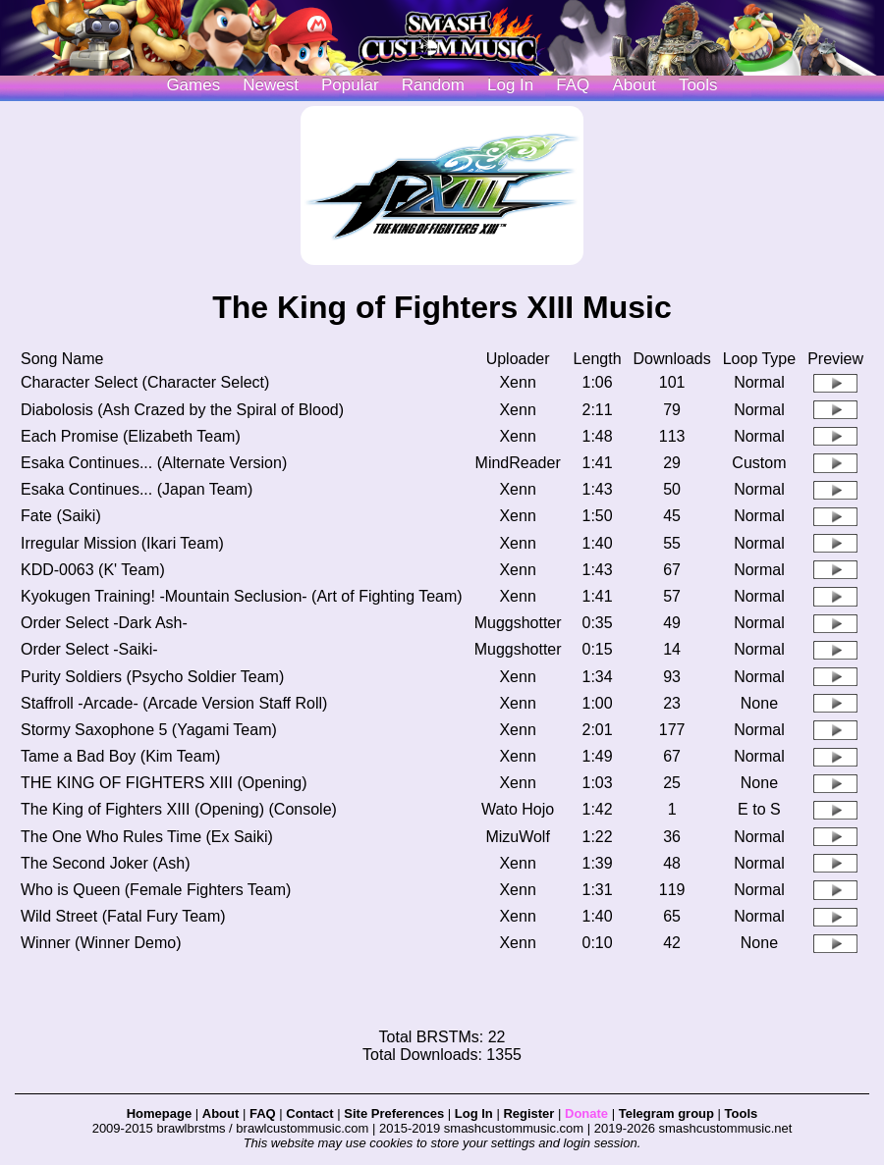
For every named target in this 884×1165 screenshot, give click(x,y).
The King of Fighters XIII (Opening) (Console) (179, 809)
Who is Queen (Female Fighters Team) (156, 889)
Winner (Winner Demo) (101, 942)
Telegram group (666, 1113)
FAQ (572, 85)
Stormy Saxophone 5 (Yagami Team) (149, 729)
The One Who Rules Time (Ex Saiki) (147, 836)
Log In (474, 1113)
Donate (586, 1113)
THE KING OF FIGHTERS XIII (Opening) (164, 782)
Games (193, 85)
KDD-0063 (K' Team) (93, 569)
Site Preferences (394, 1113)
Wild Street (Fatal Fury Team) (123, 916)
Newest (271, 85)
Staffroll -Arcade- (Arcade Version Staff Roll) (174, 703)
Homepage (159, 1113)
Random (433, 85)
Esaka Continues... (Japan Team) (136, 489)
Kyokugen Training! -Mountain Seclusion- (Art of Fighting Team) (242, 596)
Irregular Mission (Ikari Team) (122, 543)
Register (528, 1113)
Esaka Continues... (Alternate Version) (154, 462)
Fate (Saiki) (61, 515)
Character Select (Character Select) (145, 382)
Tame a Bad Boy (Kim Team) (120, 756)
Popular (350, 85)
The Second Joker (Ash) (106, 863)
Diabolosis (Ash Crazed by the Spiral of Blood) (182, 409)
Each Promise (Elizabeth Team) (131, 436)
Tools (698, 85)
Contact (309, 1113)
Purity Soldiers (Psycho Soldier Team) (152, 676)
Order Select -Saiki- (89, 649)
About (633, 85)
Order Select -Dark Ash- (104, 622)
